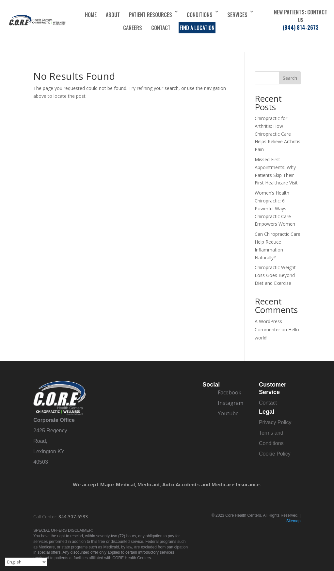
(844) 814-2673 (301, 27)
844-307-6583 (73, 516)
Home (91, 15)
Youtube (228, 413)
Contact (160, 28)
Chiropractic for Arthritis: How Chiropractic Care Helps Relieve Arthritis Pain (277, 133)
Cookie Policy (275, 454)
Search (290, 78)
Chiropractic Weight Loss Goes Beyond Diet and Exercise (275, 275)
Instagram (230, 403)
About (113, 15)
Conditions (200, 15)
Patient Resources (150, 15)
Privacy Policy (275, 422)
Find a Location (197, 28)
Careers (132, 28)
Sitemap (293, 521)
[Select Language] (26, 562)
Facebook (229, 392)
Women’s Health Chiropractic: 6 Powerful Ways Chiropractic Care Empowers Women (275, 208)
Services (237, 15)
